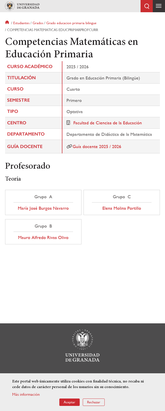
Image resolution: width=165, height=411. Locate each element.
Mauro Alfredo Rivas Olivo (43, 237)
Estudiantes (21, 23)
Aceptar (69, 402)
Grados (38, 23)
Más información (26, 394)
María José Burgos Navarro (43, 208)
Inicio (7, 22)
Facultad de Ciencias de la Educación (107, 122)
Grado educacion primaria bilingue (71, 23)
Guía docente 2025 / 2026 (97, 146)
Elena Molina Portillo (121, 208)
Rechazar (93, 402)
